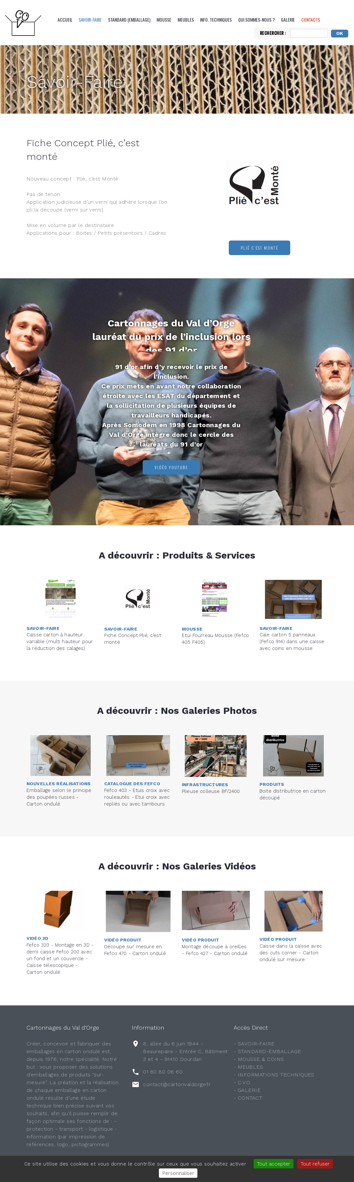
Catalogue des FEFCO (132, 752)
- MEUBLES (248, 1067)
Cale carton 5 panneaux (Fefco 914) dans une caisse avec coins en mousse (292, 611)
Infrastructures (205, 759)
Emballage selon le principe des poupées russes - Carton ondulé (59, 766)
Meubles (186, 19)
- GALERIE (247, 1090)
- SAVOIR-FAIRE (254, 1044)
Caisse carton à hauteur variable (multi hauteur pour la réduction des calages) (60, 611)
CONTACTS (310, 19)
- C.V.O (242, 1082)
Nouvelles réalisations (59, 752)
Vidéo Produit (122, 911)
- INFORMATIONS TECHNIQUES (274, 1075)
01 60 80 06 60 (163, 1072)
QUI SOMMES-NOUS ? (256, 19)
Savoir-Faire (90, 19)
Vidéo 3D (37, 902)
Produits (272, 756)
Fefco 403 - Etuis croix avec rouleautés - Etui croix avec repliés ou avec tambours (137, 766)
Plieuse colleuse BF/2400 (211, 766)
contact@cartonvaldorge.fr (177, 1084)
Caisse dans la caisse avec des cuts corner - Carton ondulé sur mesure (291, 922)
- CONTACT (248, 1098)
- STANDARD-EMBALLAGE (267, 1051)
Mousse (164, 19)
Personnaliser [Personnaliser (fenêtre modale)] (178, 1173)
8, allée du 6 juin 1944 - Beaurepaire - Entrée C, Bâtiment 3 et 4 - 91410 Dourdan (185, 1051)
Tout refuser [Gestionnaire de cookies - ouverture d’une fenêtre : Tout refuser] (315, 1164)
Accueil (65, 19)
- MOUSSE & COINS (259, 1059)
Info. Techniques (216, 19)
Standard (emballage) (129, 19)
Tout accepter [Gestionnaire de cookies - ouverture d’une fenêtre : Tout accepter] (273, 1164)
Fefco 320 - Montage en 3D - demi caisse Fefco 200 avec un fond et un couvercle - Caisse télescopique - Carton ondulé (60, 922)
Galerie (288, 19)
